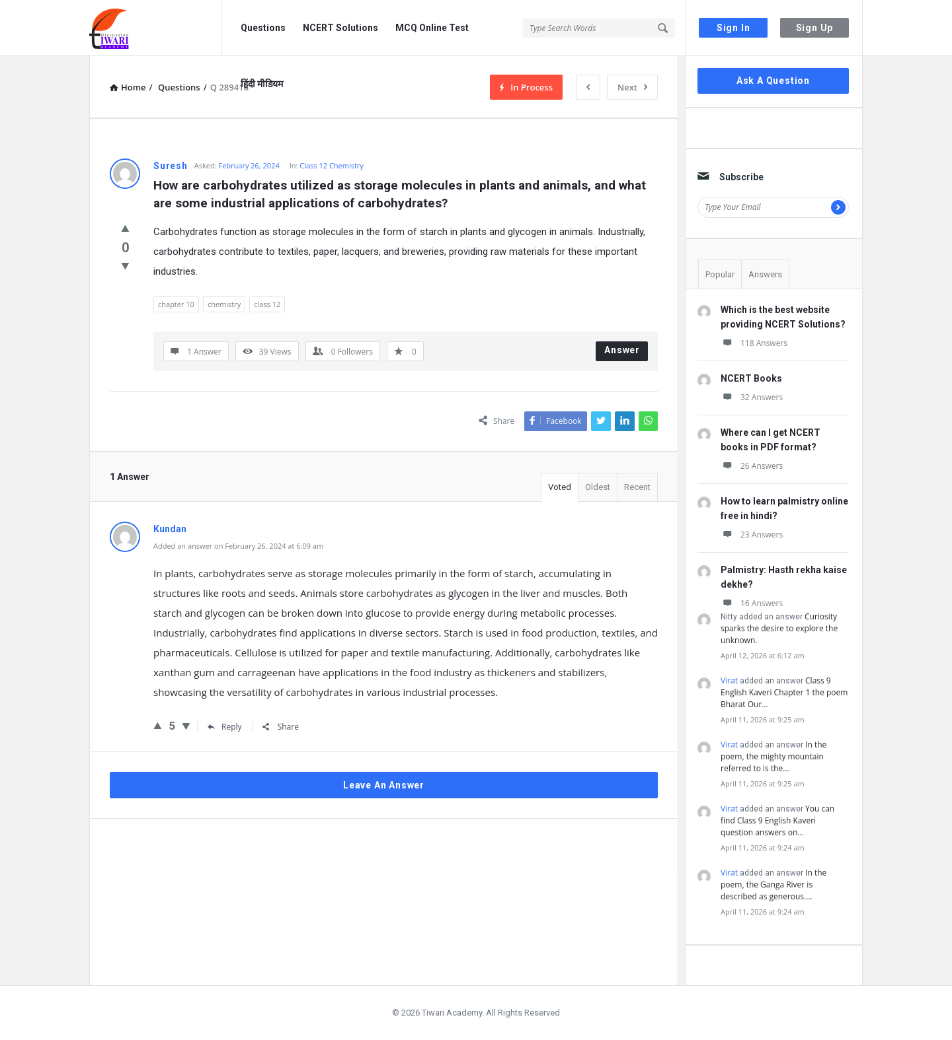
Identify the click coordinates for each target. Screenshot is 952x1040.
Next (632, 87)
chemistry (224, 304)
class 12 (267, 304)
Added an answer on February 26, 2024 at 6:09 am (238, 546)
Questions (263, 27)
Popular (719, 274)
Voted (559, 487)
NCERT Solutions (340, 27)
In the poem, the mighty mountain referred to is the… (773, 756)
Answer (622, 350)
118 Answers (754, 343)
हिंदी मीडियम (262, 84)
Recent (637, 487)
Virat (729, 680)
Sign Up (815, 27)
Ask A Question (773, 80)
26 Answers (752, 465)
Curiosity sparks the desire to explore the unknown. (779, 628)
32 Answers (752, 397)
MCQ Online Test (432, 27)
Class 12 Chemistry (331, 165)
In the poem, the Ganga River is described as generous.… (773, 884)
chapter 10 (176, 304)
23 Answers (752, 534)
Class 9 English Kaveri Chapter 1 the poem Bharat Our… (784, 692)
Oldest (597, 487)
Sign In (733, 27)
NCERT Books (751, 378)
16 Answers (752, 603)
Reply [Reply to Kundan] (225, 726)
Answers (765, 274)
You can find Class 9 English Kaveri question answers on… (777, 820)
